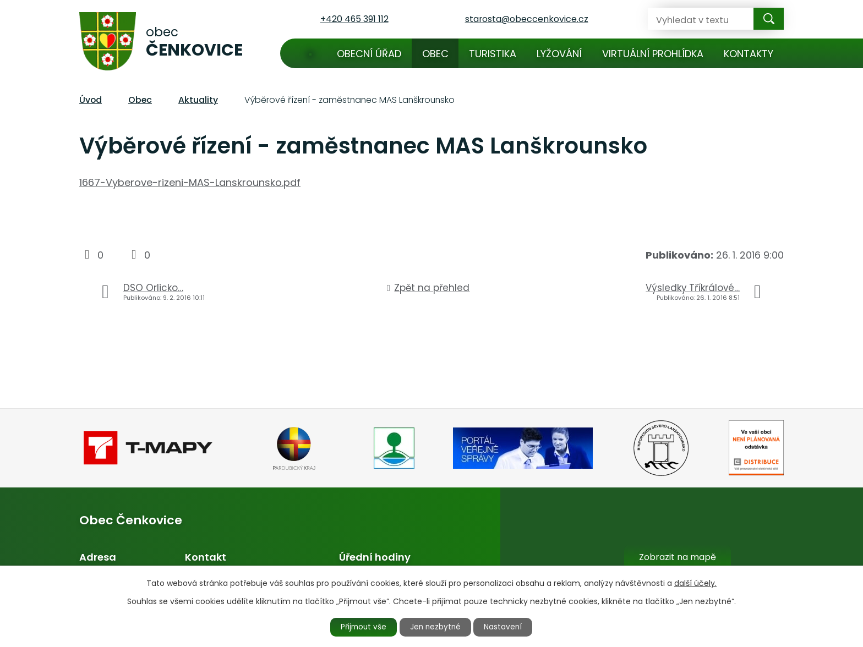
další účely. (695, 582)
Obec (435, 54)
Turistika (492, 54)
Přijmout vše (361, 626)
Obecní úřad (369, 54)
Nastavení (507, 626)
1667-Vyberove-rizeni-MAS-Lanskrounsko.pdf (190, 182)
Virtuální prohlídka (652, 54)
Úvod (310, 53)
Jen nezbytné (436, 626)
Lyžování (559, 54)
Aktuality (198, 100)
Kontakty (748, 54)
